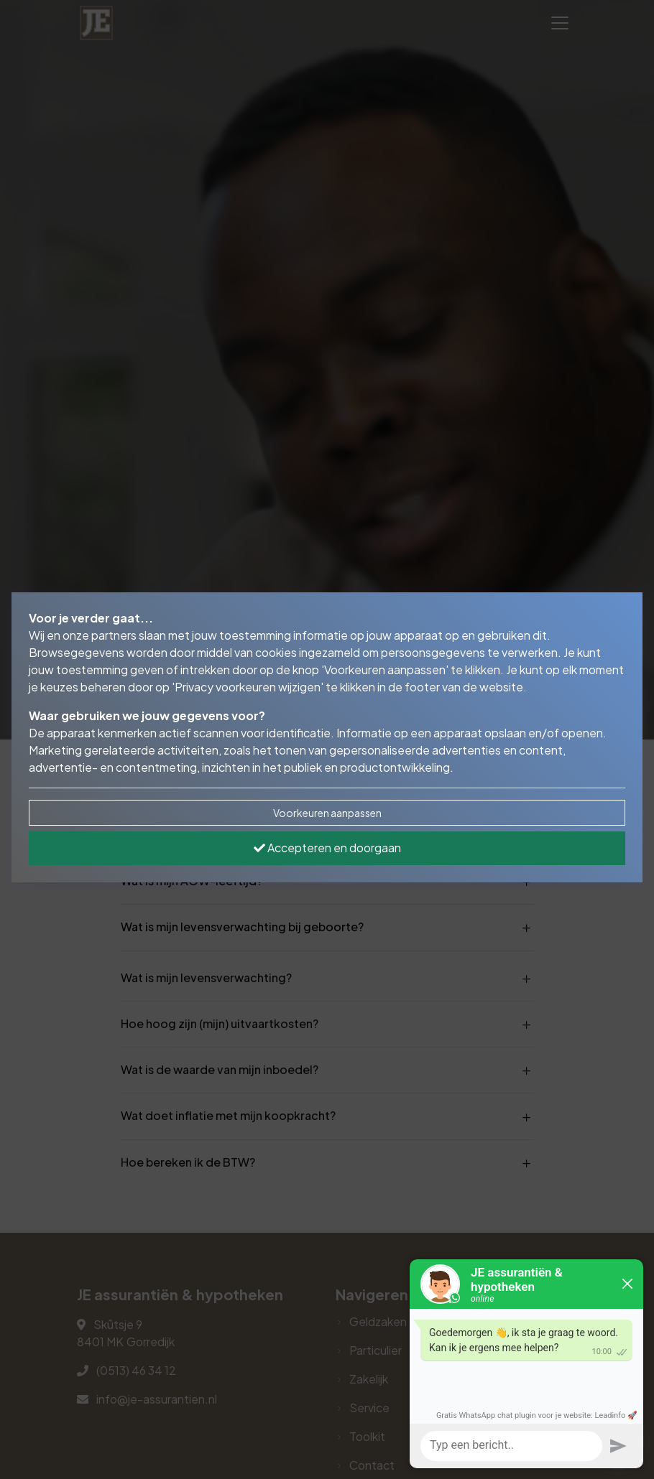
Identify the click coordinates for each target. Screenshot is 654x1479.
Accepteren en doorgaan (327, 847)
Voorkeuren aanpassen (327, 812)
